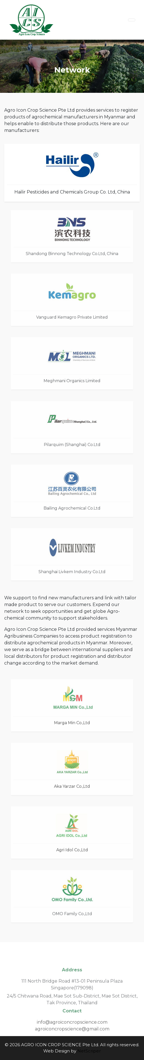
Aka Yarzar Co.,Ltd (72, 785)
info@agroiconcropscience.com (72, 1027)
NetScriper (89, 1051)
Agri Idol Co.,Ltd (72, 848)
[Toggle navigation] (131, 20)
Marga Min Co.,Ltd (72, 721)
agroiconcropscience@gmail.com (72, 1034)
